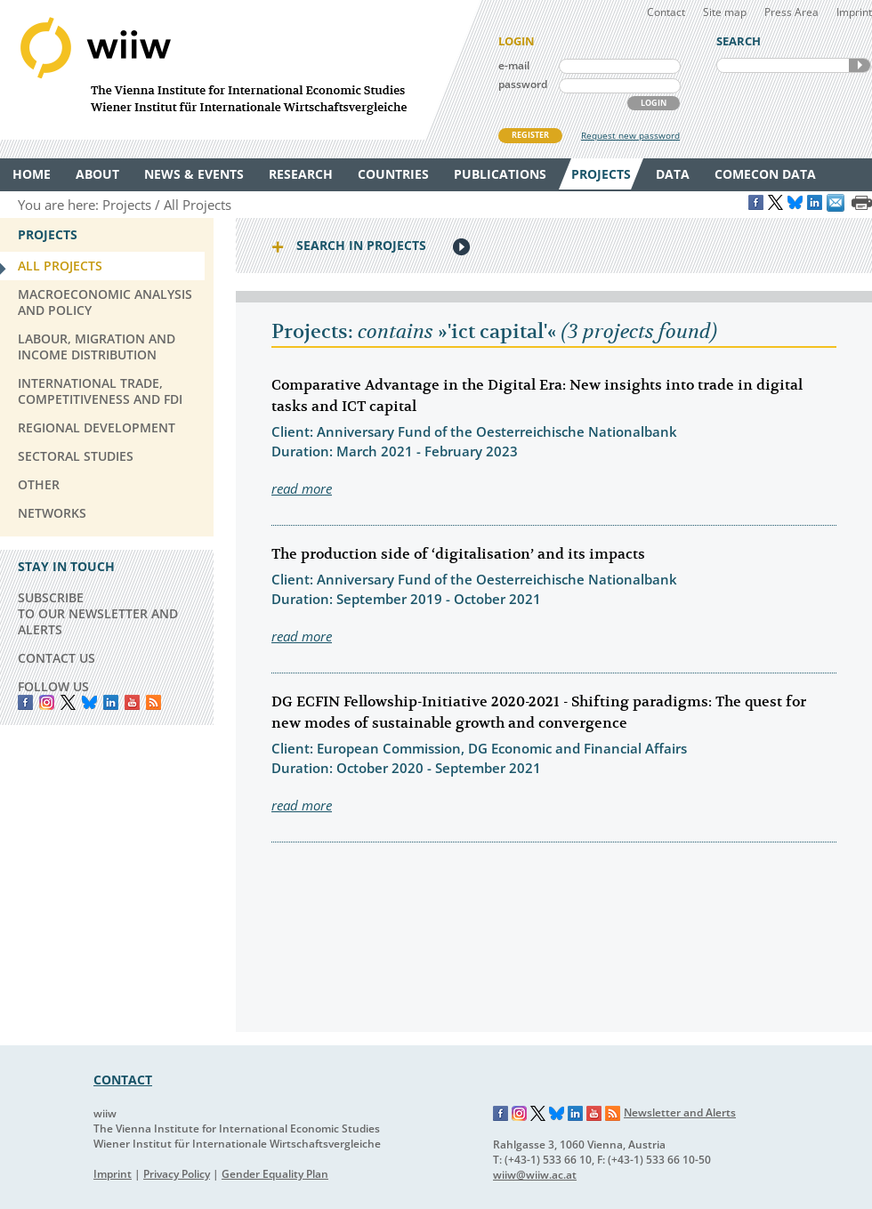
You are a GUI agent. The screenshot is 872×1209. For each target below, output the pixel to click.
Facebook (25, 702)
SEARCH (859, 65)
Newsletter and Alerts (680, 1112)
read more (301, 488)
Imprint (854, 12)
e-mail (513, 65)
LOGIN (653, 103)
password (522, 84)
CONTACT (122, 1079)
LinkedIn (110, 702)
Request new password (630, 135)
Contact (666, 12)
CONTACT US (56, 657)
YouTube (132, 702)
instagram (46, 702)
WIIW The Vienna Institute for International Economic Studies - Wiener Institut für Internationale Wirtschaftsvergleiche (240, 70)
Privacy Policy (176, 1173)
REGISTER (530, 135)
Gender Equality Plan (275, 1173)
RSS (153, 702)
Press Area (791, 12)
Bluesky (89, 702)
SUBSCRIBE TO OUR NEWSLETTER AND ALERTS (98, 613)
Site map (725, 12)
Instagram (520, 1114)
